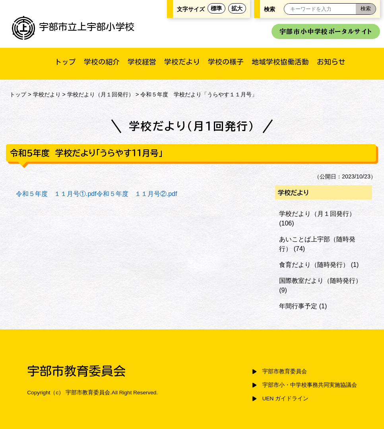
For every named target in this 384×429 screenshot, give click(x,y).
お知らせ (331, 61)
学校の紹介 (102, 61)
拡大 (236, 8)
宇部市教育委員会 (284, 371)
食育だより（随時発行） (314, 264)
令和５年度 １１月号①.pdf (56, 193)
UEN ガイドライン (285, 399)
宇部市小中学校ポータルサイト (325, 31)
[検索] (366, 9)
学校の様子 (226, 61)
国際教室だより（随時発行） (320, 280)
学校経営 (142, 61)
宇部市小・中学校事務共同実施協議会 (309, 385)
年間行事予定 (298, 306)
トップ (65, 61)
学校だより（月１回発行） (100, 94)
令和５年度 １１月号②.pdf (137, 193)
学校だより (182, 61)
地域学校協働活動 (280, 61)
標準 (216, 8)
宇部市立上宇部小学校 (73, 26)
